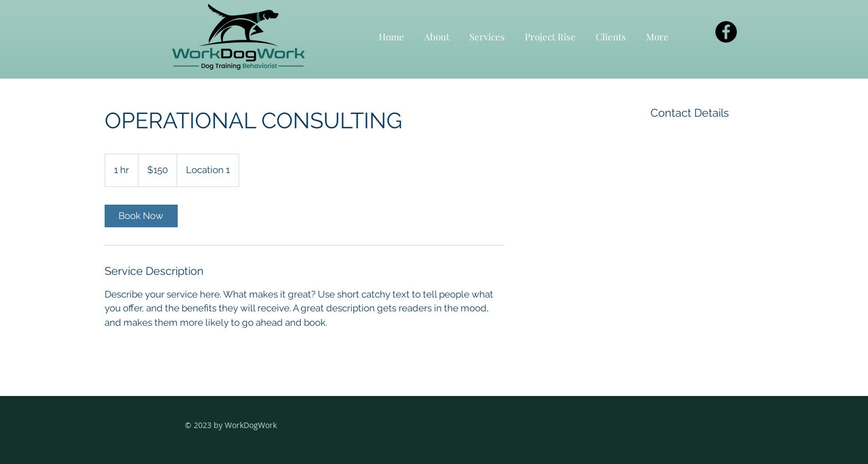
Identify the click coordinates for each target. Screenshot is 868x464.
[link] (141, 216)
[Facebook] (726, 32)
